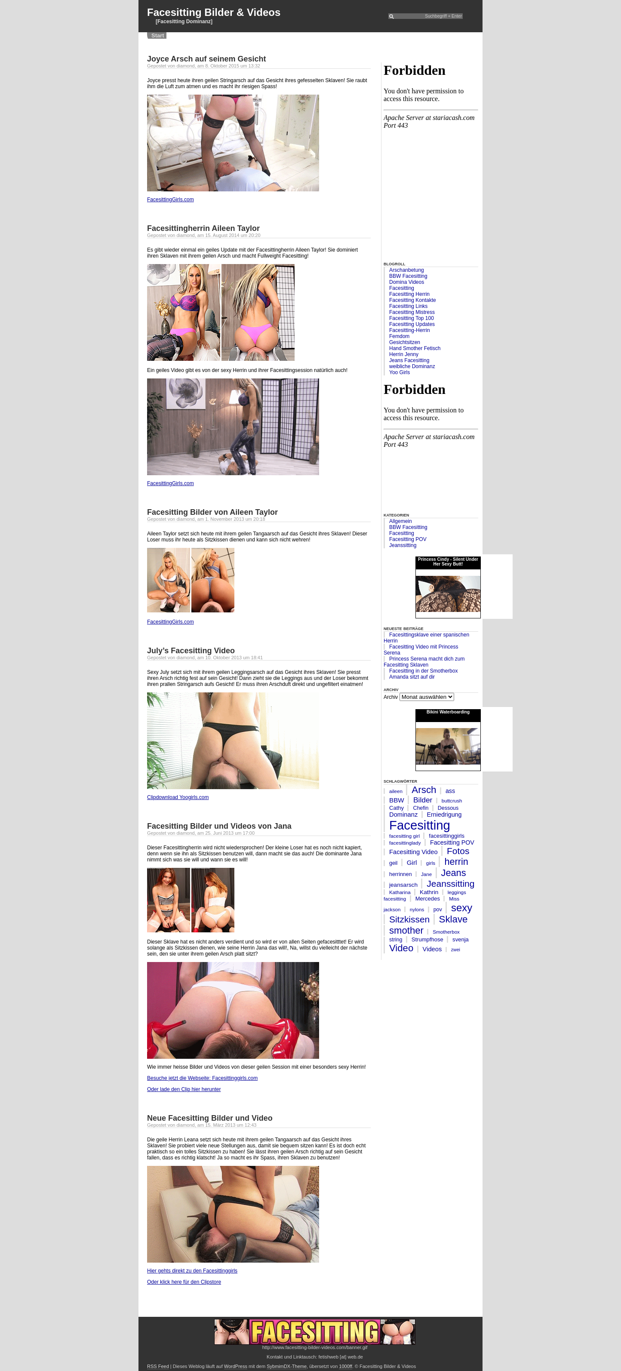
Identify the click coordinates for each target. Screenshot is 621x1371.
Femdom (399, 336)
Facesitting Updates (412, 324)
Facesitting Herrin (409, 294)
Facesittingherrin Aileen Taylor (203, 228)
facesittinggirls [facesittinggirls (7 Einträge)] (446, 836)
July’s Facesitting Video (191, 650)
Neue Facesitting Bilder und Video (210, 1118)
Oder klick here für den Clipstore (184, 1282)
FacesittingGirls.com (170, 200)
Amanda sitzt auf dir (412, 677)
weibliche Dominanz (412, 366)
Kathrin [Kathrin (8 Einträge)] (429, 892)
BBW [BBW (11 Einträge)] (396, 800)
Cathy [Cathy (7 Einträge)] (396, 808)
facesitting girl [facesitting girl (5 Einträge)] (404, 836)
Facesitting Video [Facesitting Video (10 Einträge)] (413, 851)
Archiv (391, 697)
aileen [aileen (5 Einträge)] (396, 791)
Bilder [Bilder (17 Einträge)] (422, 800)
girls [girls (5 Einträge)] (430, 863)
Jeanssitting (402, 545)
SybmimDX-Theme (287, 1366)
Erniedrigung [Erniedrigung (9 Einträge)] (444, 814)
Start (157, 35)
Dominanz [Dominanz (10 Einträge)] (403, 814)
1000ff (345, 1366)
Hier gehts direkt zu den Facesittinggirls (192, 1271)
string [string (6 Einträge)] (395, 940)
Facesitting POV (408, 539)
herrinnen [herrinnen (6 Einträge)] (400, 874)
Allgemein (400, 521)
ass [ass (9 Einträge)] (450, 790)
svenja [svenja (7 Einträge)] (460, 939)
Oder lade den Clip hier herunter (184, 1089)
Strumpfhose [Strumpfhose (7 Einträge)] (427, 939)
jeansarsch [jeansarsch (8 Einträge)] (403, 885)
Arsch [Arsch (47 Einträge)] (424, 789)
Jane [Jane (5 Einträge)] (426, 874)
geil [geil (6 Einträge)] (393, 863)
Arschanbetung (406, 270)
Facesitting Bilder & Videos (213, 12)
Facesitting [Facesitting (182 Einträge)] (419, 825)
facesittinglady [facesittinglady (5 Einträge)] (405, 842)
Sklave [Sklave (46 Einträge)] (453, 919)
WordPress (235, 1366)
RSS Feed (158, 1366)
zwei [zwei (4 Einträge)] (455, 949)
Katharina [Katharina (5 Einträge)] (400, 892)
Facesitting (401, 288)
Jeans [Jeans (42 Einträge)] (453, 872)
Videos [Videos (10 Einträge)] (432, 949)
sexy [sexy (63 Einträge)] (461, 907)
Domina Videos (406, 282)
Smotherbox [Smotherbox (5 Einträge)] (446, 931)
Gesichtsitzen (404, 342)
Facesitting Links (408, 306)
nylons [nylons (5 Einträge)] (417, 909)
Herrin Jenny (403, 354)
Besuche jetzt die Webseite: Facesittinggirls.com (202, 1078)
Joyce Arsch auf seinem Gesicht (206, 59)
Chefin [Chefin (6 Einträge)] (420, 808)
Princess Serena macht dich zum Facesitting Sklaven (424, 662)
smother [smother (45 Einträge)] (406, 930)
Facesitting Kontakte (412, 300)
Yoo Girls (399, 372)
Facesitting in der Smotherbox (423, 671)
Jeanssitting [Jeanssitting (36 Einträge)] (450, 883)
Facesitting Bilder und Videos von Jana (219, 826)
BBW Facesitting (408, 276)
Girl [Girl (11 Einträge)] (412, 862)
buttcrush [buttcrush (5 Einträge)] (452, 800)
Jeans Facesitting (409, 360)
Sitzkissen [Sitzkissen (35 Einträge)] (409, 919)
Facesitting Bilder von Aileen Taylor (212, 512)
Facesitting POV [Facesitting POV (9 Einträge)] (452, 842)
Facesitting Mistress (412, 312)
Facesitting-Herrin (409, 330)
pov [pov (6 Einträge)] (437, 910)
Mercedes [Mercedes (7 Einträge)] (427, 898)
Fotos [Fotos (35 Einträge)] (458, 851)
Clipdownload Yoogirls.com (178, 797)
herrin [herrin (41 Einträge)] (456, 861)
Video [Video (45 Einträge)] (401, 948)
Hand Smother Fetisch (414, 348)
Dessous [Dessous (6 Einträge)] (448, 808)
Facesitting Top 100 (411, 318)
